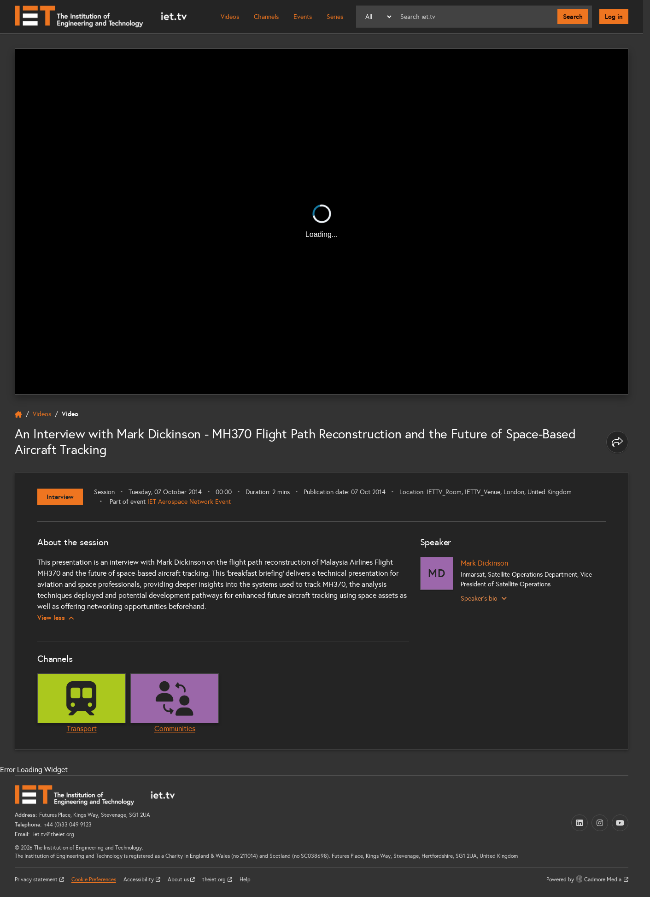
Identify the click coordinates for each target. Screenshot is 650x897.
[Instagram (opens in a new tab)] (599, 822)
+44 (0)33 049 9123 (68, 824)
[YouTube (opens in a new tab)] (620, 822)
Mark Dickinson (484, 563)
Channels (266, 17)
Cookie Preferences (93, 879)
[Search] (475, 17)
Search (573, 16)
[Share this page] (617, 442)
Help (245, 879)
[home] (18, 414)
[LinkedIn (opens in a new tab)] (579, 822)
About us (179, 879)
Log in (614, 16)
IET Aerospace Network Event (189, 502)
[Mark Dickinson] (436, 573)
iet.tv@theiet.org (53, 834)
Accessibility (139, 879)
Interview (60, 497)
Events (302, 17)
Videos (230, 17)
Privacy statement (37, 879)
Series (335, 17)
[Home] (101, 17)
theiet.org (214, 879)
